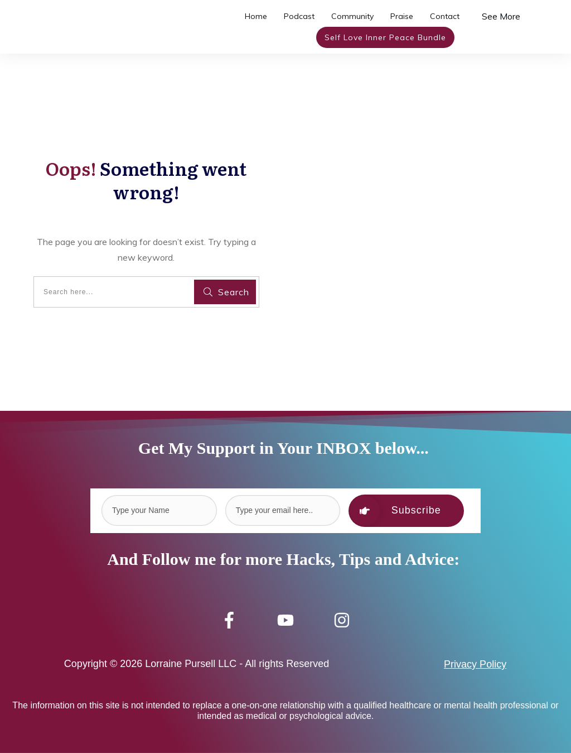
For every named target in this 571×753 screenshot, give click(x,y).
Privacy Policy (475, 664)
